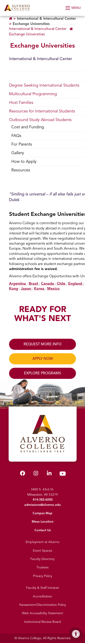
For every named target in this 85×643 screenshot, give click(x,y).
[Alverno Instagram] (36, 474)
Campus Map (42, 513)
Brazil (34, 283)
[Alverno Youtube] (62, 475)
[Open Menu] (74, 8)
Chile (61, 283)
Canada (48, 283)
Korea (39, 288)
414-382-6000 (43, 500)
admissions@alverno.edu (42, 505)
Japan (26, 288)
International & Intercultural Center (46, 18)
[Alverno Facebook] (22, 474)
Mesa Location (42, 522)
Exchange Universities (31, 24)
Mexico (53, 288)
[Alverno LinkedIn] (49, 474)
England (75, 283)
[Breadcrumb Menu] (42, 30)
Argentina (18, 283)
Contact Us (42, 530)
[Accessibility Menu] (76, 634)
